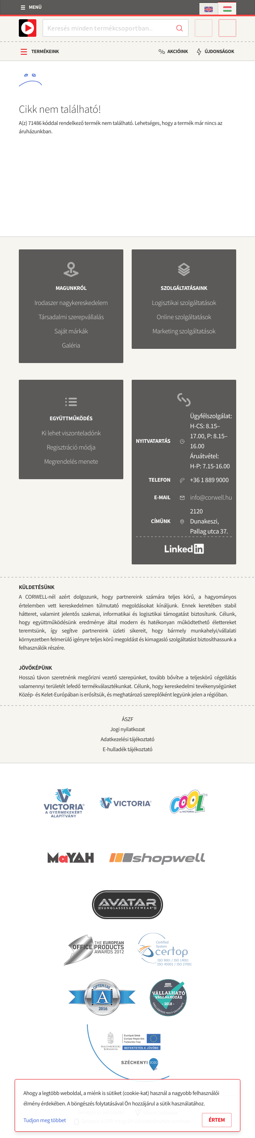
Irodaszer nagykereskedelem (70, 303)
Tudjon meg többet (44, 1120)
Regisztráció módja (71, 447)
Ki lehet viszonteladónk (71, 433)
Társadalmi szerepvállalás (71, 317)
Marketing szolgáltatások (184, 331)
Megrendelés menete (71, 461)
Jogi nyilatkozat (127, 729)
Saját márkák (71, 331)
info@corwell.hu (211, 497)
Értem (217, 1119)
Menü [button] (35, 7)
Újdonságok (219, 51)
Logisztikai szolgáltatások (184, 303)
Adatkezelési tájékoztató (127, 739)
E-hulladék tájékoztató (128, 749)
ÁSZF (127, 719)
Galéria (71, 345)
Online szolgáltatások (184, 317)
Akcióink (177, 51)
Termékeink (45, 51)
